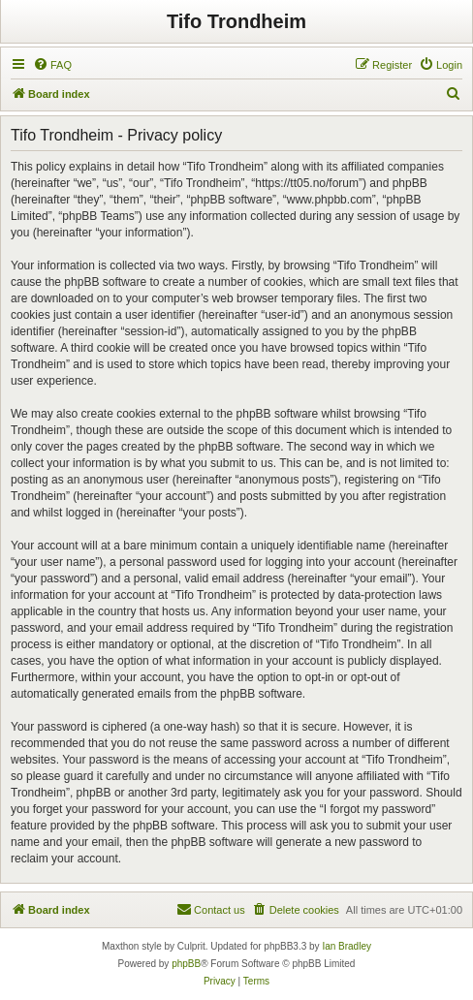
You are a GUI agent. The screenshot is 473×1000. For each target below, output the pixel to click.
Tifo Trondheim (236, 21)
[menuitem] (52, 65)
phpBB (186, 963)
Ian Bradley (346, 946)
